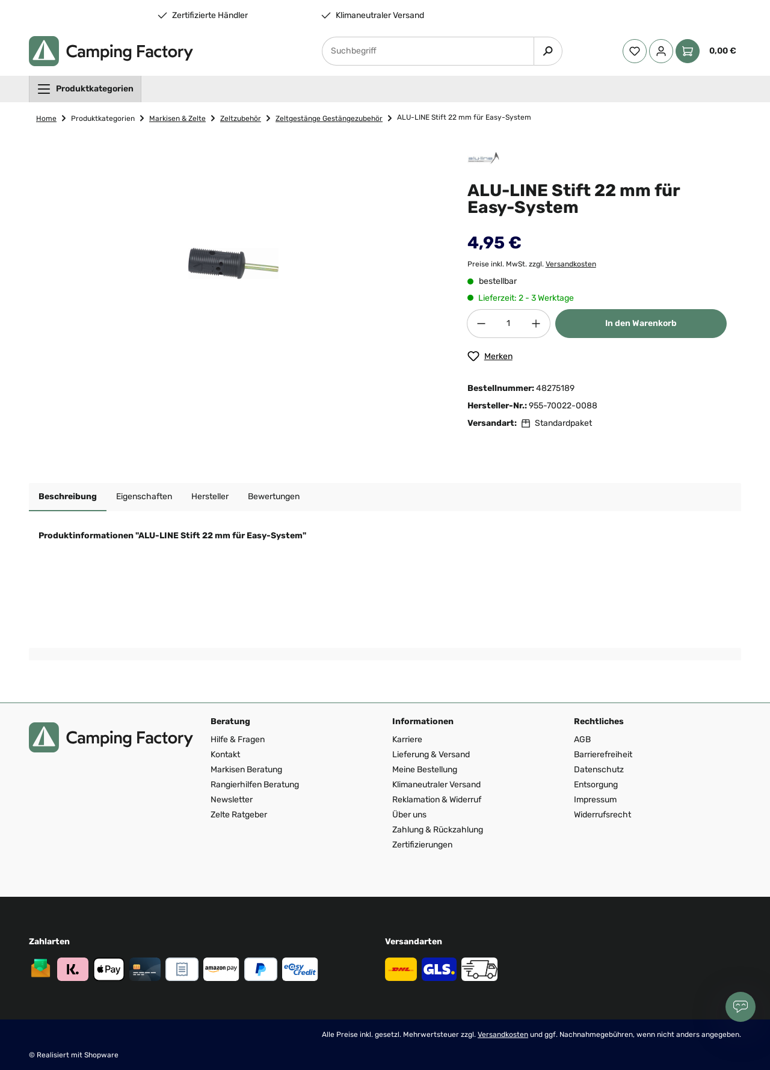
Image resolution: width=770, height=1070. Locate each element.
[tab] (67, 497)
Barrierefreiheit (603, 754)
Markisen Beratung (246, 769)
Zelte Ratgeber (239, 815)
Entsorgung (596, 784)
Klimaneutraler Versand (380, 15)
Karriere (407, 739)
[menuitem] (85, 89)
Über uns (409, 815)
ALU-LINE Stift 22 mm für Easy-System (464, 117)
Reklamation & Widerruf (436, 800)
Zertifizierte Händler (210, 15)
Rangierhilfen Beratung (255, 784)
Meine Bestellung (424, 769)
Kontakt (225, 754)
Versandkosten (571, 264)
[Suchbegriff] (428, 51)
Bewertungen (274, 496)
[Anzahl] (508, 323)
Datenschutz (599, 769)
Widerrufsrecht (602, 815)
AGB (582, 739)
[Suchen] (548, 51)
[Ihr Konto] (661, 51)
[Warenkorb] (708, 51)
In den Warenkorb (641, 323)
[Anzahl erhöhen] (536, 323)
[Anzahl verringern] (481, 323)
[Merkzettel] (635, 51)
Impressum (595, 800)
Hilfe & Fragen (238, 739)
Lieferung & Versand (431, 754)
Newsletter (232, 800)
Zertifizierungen (422, 845)
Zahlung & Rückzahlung (437, 830)
